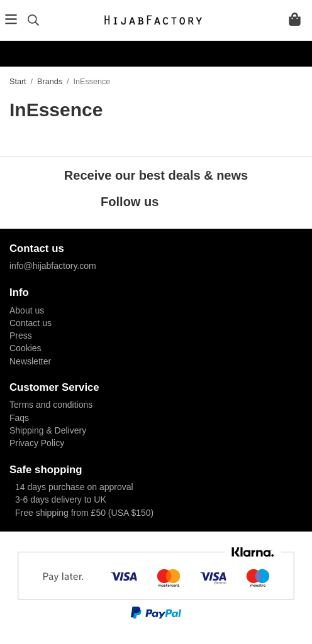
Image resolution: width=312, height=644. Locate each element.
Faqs (19, 418)
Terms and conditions (50, 405)
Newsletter (30, 361)
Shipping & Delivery (47, 430)
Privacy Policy (36, 443)
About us (26, 310)
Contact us (30, 323)
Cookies (25, 348)
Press (20, 335)
